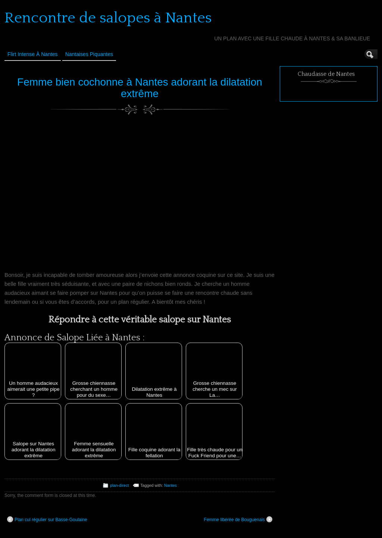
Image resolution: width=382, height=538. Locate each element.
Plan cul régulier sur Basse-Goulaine (47, 519)
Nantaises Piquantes (89, 54)
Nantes (170, 485)
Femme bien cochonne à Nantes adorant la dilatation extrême (139, 87)
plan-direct (119, 485)
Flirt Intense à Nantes (32, 54)
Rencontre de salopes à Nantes (108, 18)
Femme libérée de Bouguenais (238, 519)
